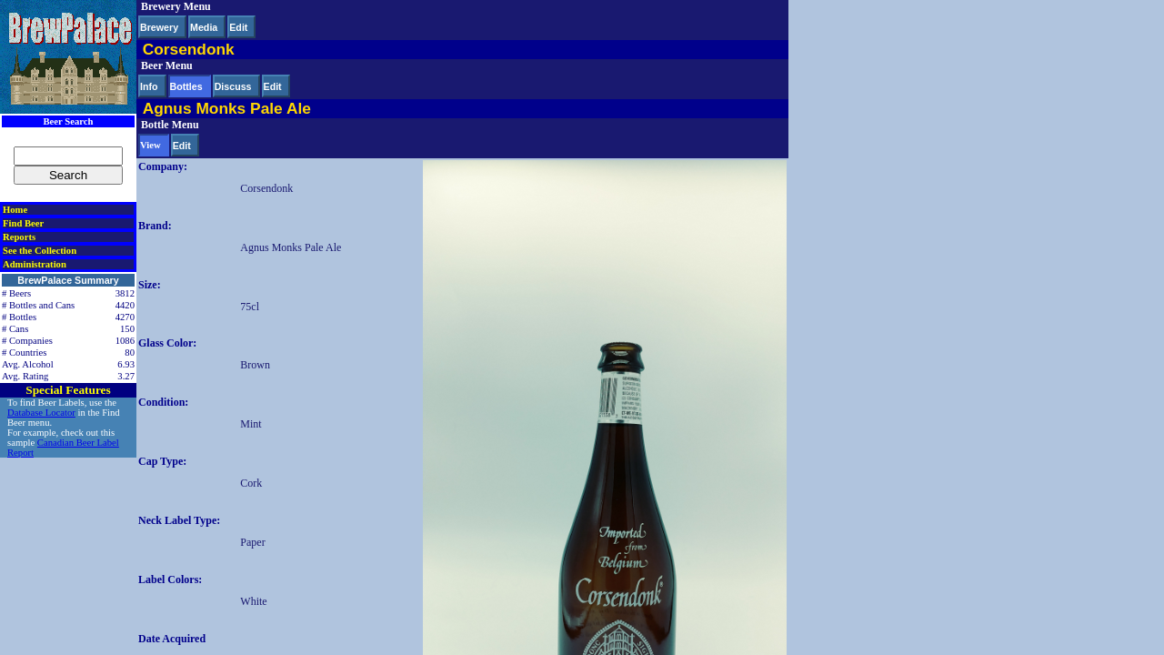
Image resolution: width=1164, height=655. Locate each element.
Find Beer (23, 223)
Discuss (233, 86)
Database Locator (41, 413)
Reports (19, 237)
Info (149, 86)
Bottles (186, 86)
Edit (238, 27)
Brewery (159, 27)
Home (15, 210)
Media (203, 27)
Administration (34, 264)
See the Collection (39, 251)
